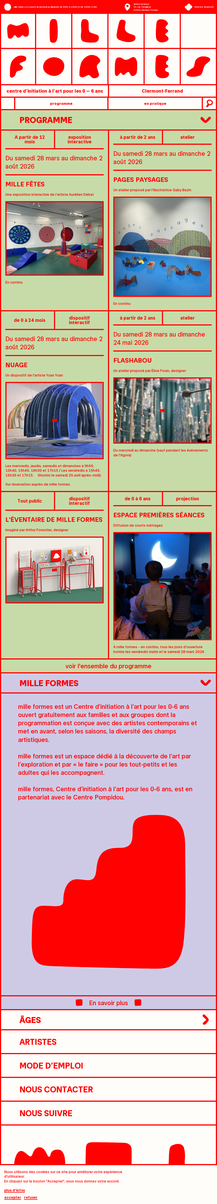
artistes (31, 1042)
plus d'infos (14, 1190)
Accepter (12, 1197)
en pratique (155, 103)
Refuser (31, 1197)
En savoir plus (108, 1002)
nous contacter (49, 1089)
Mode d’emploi (44, 1065)
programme (61, 103)
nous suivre (38, 1113)
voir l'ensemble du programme (108, 665)
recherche (209, 103)
